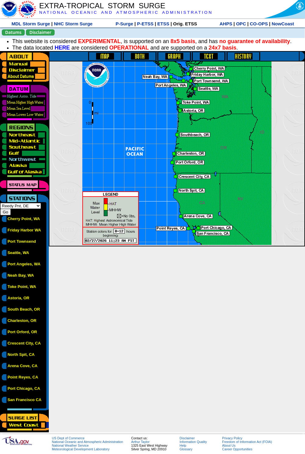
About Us (228, 445)
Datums (13, 32)
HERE (62, 48)
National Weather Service (70, 445)
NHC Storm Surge (73, 23)
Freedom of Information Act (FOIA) (247, 442)
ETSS (163, 23)
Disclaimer (40, 32)
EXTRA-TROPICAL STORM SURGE (102, 6)
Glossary (186, 449)
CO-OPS (259, 23)
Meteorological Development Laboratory (80, 449)
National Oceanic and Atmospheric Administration (87, 442)
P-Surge (124, 23)
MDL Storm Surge (31, 23)
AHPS (226, 23)
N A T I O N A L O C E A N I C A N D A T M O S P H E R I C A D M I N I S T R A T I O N (125, 12)
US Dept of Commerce (68, 438)
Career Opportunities (237, 449)
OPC (241, 23)
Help (183, 445)
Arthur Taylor (140, 442)
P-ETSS (145, 23)
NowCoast (283, 23)
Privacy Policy (232, 438)
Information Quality (193, 442)
